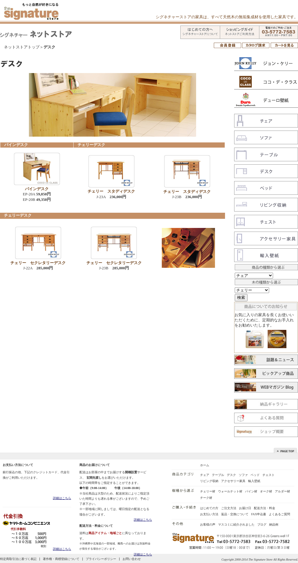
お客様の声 (207, 524)
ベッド (255, 475)
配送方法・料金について (96, 525)
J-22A (38, 268)
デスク (231, 475)
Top (286, 450)
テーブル (218, 475)
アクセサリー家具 (233, 481)
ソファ (243, 475)
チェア (204, 475)
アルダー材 (282, 491)
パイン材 (251, 491)
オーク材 (266, 491)
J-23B (187, 197)
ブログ (261, 524)
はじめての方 (209, 508)
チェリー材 (207, 491)
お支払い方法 (209, 514)
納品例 (273, 524)
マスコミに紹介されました (236, 524)
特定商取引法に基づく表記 (18, 559)
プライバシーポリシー (101, 559)
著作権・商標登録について (61, 559)
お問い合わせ (132, 559)
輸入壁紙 (254, 481)
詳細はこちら (62, 498)
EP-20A (37, 194)
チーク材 (206, 497)
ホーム (204, 465)
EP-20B (37, 200)
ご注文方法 (228, 508)
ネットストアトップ (22, 47)
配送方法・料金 (264, 508)
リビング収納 (209, 481)
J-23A (111, 197)
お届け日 (245, 508)
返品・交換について (234, 514)
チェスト (268, 475)
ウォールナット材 (230, 491)
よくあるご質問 (279, 514)
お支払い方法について (18, 465)
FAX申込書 (258, 514)
